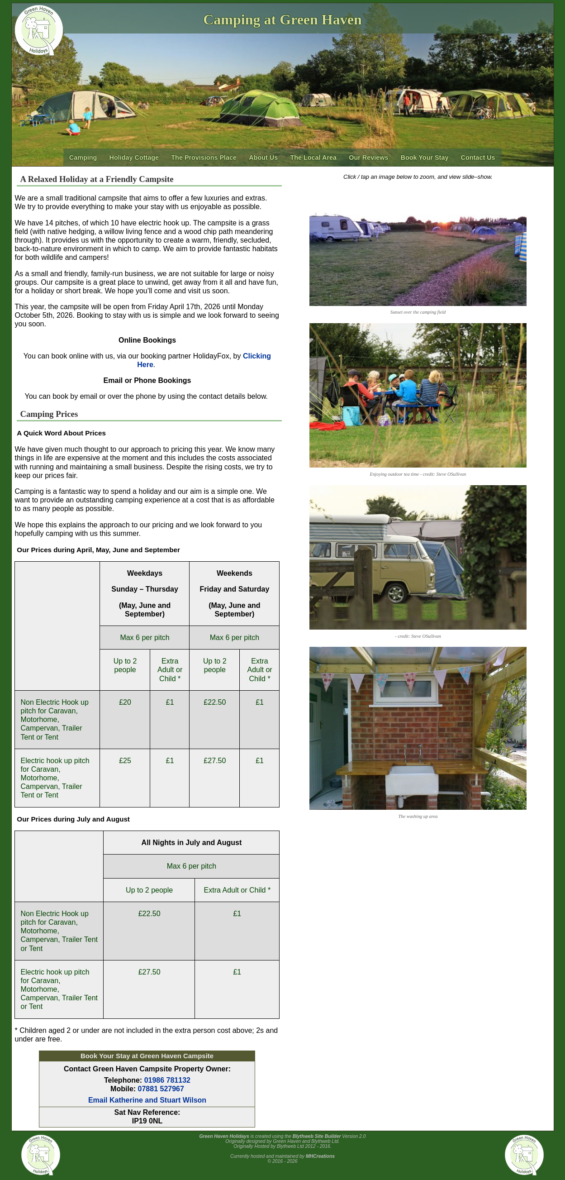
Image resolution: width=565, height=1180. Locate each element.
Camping (83, 157)
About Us (263, 157)
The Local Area (313, 157)
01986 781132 (167, 1080)
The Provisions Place (204, 157)
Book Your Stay (425, 157)
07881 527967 (161, 1089)
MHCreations (320, 1156)
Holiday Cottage (134, 157)
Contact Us (478, 157)
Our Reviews (368, 157)
